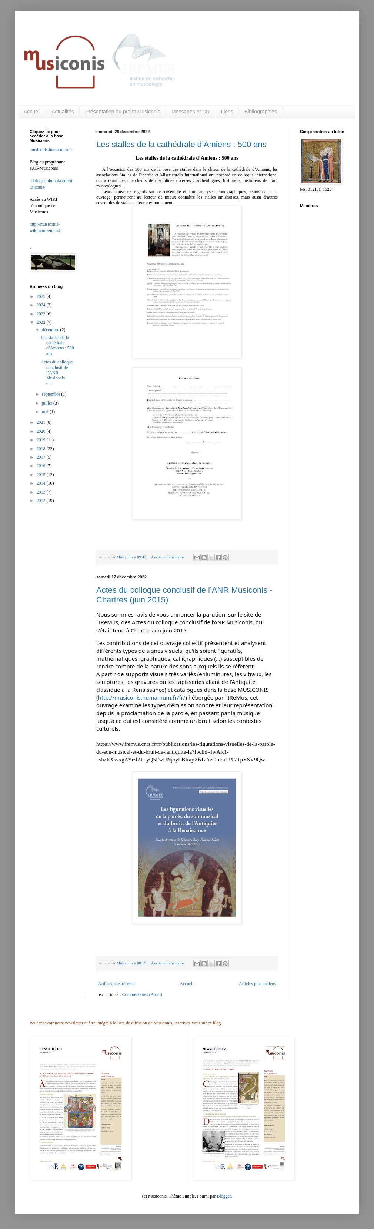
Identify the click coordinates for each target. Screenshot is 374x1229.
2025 (42, 296)
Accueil (32, 111)
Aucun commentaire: (168, 557)
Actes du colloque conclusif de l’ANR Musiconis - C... (57, 372)
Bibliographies (260, 111)
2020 (42, 431)
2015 (42, 474)
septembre (51, 394)
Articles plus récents (116, 983)
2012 (42, 500)
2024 (42, 305)
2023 (42, 313)
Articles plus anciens (257, 983)
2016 (42, 465)
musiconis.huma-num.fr (51, 149)
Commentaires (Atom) (142, 994)
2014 (42, 483)
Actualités (62, 111)
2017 (42, 457)
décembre (51, 329)
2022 (42, 322)
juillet (47, 403)
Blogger (224, 1196)
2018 (42, 448)
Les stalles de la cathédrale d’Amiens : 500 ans (181, 144)
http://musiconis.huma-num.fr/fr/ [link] (142, 697)
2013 (42, 492)
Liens (227, 111)
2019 (42, 439)
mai (46, 411)
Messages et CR (190, 111)
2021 (42, 422)
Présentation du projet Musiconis (122, 111)
